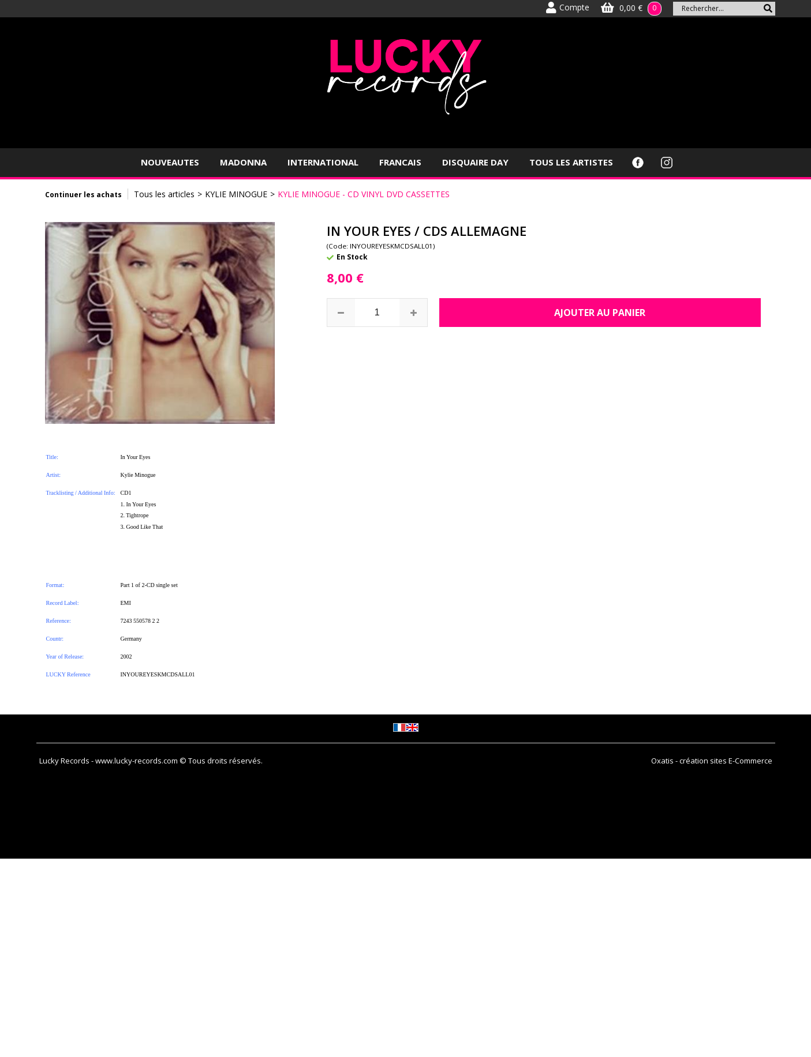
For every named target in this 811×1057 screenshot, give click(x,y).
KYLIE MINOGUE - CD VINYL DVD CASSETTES (364, 194)
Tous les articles (164, 194)
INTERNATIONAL (322, 162)
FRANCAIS (400, 162)
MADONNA (243, 162)
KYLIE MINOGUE (236, 194)
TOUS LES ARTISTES (571, 162)
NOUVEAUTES (170, 162)
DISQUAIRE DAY (475, 162)
